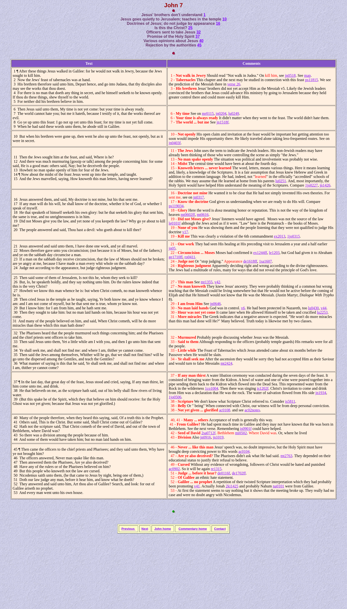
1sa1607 (265, 261)
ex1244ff (260, 253)
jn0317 (198, 197)
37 (197, 36)
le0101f (174, 223)
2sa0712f (208, 433)
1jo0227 (311, 185)
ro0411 (190, 257)
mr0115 (208, 113)
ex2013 (279, 236)
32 (198, 32)
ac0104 (243, 451)
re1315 (216, 469)
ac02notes (252, 410)
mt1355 (207, 282)
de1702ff (239, 473)
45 (199, 45)
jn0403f (175, 143)
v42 (217, 282)
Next (144, 529)
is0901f (246, 429)
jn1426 (325, 185)
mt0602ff (187, 215)
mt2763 (286, 456)
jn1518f (223, 122)
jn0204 (221, 113)
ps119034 (176, 206)
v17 (185, 232)
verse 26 (233, 84)
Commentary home (193, 529)
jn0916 (205, 437)
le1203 (274, 253)
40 (201, 41)
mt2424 (226, 363)
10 (224, 19)
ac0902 (174, 469)
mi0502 (241, 433)
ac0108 (224, 410)
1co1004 (211, 388)
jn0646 (215, 304)
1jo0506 (175, 397)
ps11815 (311, 80)
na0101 (278, 486)
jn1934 (320, 393)
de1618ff (250, 261)
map (307, 75)
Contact (220, 529)
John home (162, 529)
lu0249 (233, 113)
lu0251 (280, 181)
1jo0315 (293, 236)
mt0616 (203, 215)
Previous (128, 529)
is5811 (290, 401)
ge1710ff (175, 257)
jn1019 (218, 437)
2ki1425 (232, 486)
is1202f (262, 388)
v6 (243, 308)
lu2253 (322, 312)
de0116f (223, 473)
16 (218, 23)
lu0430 (313, 308)
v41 (197, 486)
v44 (324, 308)
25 (190, 28)
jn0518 (290, 75)
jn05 (172, 248)
